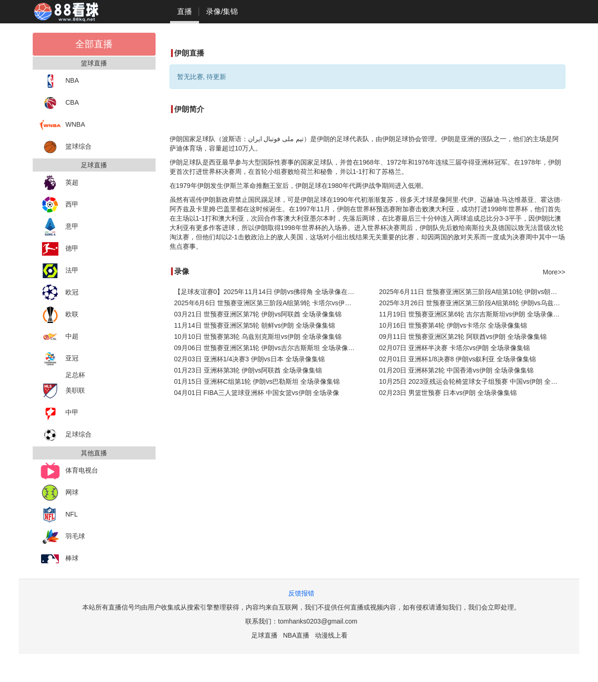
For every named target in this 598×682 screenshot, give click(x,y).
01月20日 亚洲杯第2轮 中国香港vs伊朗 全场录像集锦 (456, 370)
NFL (59, 514)
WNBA (62, 125)
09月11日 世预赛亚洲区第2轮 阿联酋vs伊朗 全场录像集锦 (463, 336)
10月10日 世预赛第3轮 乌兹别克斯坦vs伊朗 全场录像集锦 (258, 336)
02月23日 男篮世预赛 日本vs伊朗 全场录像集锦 (448, 392)
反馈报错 (301, 593)
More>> (554, 272)
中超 (59, 336)
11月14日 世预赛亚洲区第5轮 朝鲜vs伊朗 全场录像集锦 (254, 325)
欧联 (59, 314)
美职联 (62, 391)
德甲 (59, 248)
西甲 (59, 204)
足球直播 (264, 635)
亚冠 (59, 358)
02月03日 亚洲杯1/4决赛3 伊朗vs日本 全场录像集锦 (249, 359)
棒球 (59, 558)
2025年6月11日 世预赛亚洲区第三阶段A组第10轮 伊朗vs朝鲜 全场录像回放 (472, 291)
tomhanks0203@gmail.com (317, 621)
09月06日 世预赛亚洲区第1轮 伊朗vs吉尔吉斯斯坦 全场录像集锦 (267, 348)
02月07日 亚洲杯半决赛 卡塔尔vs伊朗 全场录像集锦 (454, 348)
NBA (59, 81)
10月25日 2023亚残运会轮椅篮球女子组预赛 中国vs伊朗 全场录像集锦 (472, 381)
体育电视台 (69, 470)
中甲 (59, 413)
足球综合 (66, 434)
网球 (59, 492)
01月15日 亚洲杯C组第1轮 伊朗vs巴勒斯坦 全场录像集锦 (257, 381)
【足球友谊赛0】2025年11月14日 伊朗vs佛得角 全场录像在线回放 (267, 291)
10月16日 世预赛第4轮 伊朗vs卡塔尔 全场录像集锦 (453, 325)
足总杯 (75, 375)
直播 (184, 11)
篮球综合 (66, 147)
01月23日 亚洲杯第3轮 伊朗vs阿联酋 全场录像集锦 (248, 370)
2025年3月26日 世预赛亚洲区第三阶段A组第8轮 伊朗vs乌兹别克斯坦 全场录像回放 (472, 303)
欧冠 (59, 292)
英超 (59, 183)
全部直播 (94, 44)
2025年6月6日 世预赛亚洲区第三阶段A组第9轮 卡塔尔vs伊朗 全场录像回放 (267, 303)
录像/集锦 (222, 11)
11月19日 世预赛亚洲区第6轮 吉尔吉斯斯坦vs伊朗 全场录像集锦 (472, 314)
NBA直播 (296, 635)
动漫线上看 (331, 635)
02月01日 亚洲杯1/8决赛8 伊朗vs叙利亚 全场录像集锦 (457, 359)
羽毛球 (62, 536)
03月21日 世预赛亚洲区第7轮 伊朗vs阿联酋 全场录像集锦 (258, 314)
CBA (59, 103)
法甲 (59, 270)
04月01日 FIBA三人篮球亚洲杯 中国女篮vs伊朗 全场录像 (257, 392)
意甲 (59, 226)
